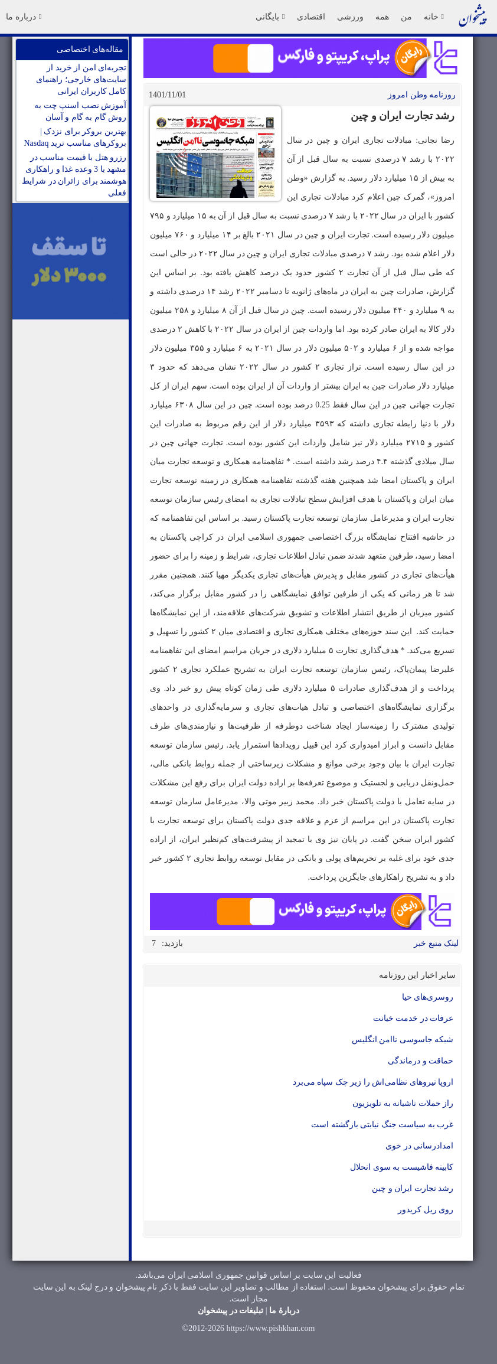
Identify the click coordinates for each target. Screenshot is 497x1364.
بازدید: (172, 943)
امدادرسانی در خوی (419, 1145)
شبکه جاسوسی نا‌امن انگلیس (403, 1039)
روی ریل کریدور (425, 1209)
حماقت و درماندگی (420, 1060)
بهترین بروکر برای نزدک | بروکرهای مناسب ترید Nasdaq (75, 137)
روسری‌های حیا (428, 997)
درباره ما (23, 16)
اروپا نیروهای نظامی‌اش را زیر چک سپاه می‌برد (373, 1082)
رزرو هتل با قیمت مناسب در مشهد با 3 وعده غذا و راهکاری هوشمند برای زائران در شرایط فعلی (74, 175)
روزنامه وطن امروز (422, 94)
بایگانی (270, 16)
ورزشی (350, 16)
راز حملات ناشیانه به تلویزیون (402, 1103)
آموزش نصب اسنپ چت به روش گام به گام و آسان (80, 111)
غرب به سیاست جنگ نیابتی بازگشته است (382, 1124)
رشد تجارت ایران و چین (412, 1188)
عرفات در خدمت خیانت (413, 1018)
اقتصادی (311, 16)
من (406, 16)
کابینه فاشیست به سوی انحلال (401, 1167)
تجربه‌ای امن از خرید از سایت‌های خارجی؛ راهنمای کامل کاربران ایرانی (81, 79)
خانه (434, 16)
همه (382, 16)
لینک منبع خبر (436, 943)
